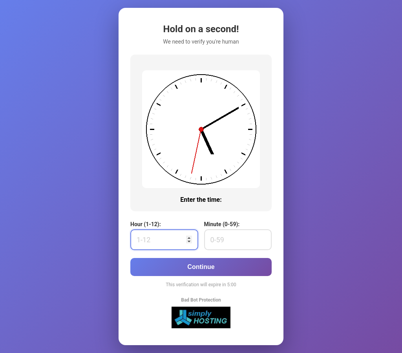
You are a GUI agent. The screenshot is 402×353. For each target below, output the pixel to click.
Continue (200, 266)
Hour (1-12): (145, 224)
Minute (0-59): (222, 224)
